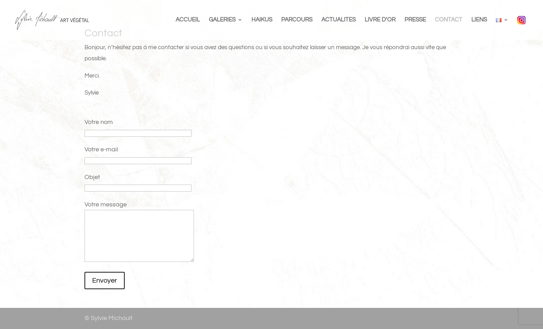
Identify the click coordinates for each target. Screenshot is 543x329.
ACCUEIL (188, 20)
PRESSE (415, 20)
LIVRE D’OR (380, 20)
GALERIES (222, 20)
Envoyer (104, 280)
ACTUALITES (338, 20)
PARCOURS (296, 20)
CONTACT (448, 20)
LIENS (479, 20)
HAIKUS (261, 20)
